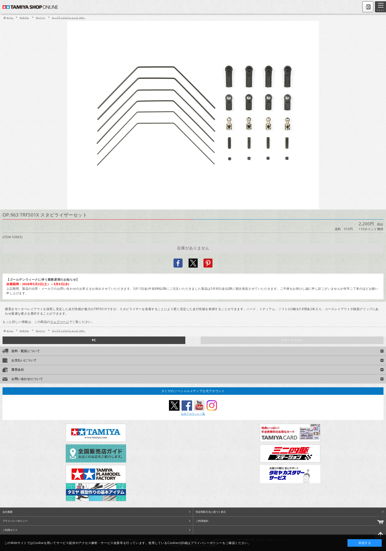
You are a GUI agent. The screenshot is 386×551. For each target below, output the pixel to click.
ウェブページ (59, 322)
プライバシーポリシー (15, 521)
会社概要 (8, 512)
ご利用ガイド (10, 530)
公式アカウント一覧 (193, 413)
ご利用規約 (202, 521)
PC (94, 340)
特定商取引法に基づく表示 (211, 512)
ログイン (368, 7)
